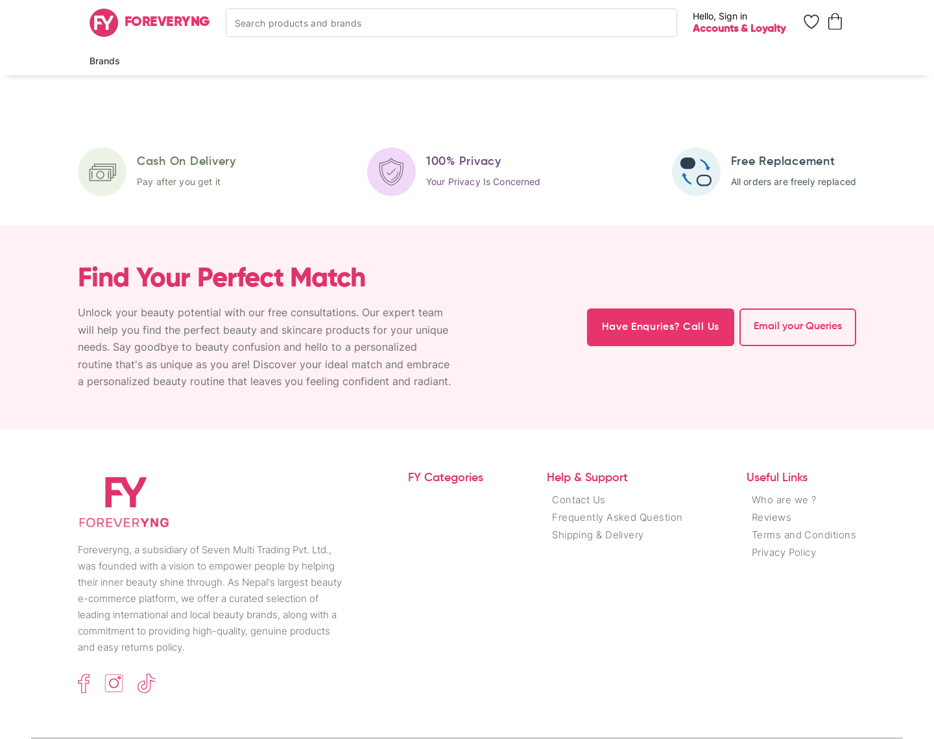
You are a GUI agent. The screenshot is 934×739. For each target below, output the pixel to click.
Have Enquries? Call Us (660, 327)
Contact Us (579, 500)
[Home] (150, 22)
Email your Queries (798, 326)
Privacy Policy (784, 552)
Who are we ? (784, 500)
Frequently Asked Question (617, 517)
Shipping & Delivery (598, 535)
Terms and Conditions (804, 535)
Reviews (771, 517)
